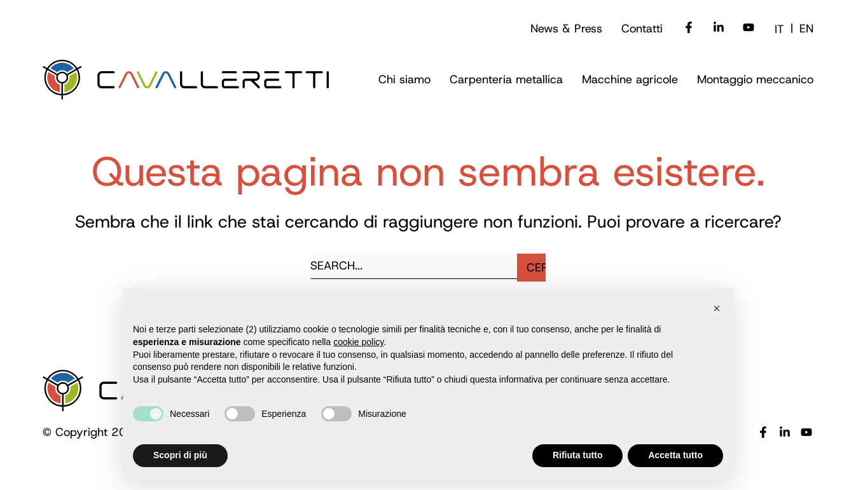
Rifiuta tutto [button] (578, 455)
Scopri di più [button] (180, 455)
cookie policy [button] (358, 342)
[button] (717, 308)
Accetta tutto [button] (675, 455)
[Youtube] (749, 29)
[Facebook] (689, 29)
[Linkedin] (719, 29)
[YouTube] (806, 433)
